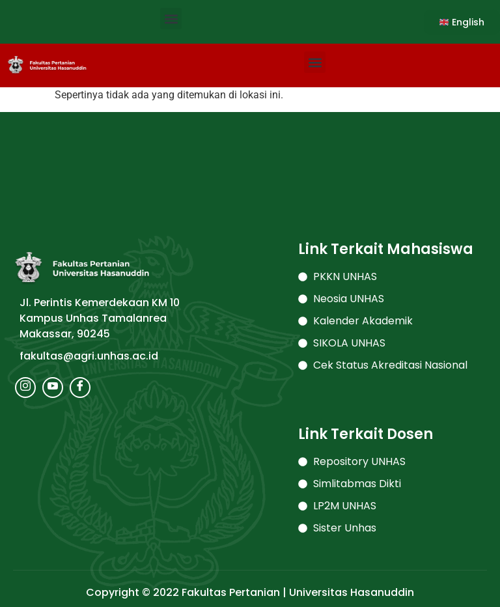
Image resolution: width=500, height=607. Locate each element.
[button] (171, 18)
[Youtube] (52, 387)
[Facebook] (80, 387)
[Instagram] (25, 387)
